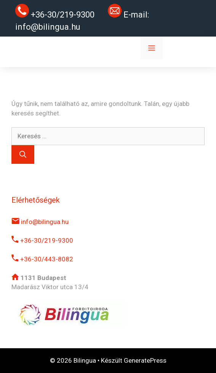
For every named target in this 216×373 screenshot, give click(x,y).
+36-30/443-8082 (42, 259)
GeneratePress (145, 360)
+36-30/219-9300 (42, 240)
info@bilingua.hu (47, 27)
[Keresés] (22, 154)
